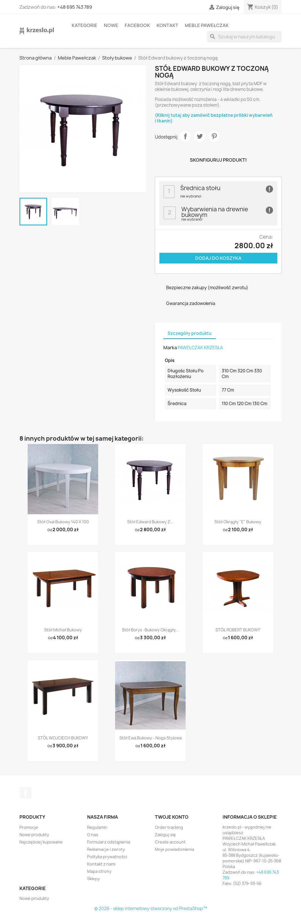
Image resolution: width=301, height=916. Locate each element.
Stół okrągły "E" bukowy (237, 521)
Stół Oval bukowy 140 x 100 (63, 521)
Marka (170, 347)
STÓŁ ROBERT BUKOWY (238, 629)
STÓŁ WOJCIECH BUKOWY (63, 738)
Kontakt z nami (101, 864)
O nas (92, 834)
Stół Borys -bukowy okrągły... (150, 629)
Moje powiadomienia (174, 849)
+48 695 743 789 (74, 7)
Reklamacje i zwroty (106, 849)
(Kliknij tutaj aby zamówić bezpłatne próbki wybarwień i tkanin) (214, 118)
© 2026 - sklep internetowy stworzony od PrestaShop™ (150, 908)
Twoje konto (171, 817)
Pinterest (214, 136)
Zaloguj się (165, 834)
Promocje (28, 827)
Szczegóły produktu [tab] (190, 333)
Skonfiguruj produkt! (218, 160)
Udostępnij (185, 136)
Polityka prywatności (107, 856)
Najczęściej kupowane (41, 842)
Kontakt (167, 25)
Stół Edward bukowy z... (150, 521)
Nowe (111, 25)
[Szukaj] (244, 36)
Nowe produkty (34, 834)
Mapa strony (99, 871)
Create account (170, 842)
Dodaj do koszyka (218, 258)
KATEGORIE (84, 25)
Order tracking (169, 827)
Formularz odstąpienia (108, 842)
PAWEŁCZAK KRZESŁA (200, 348)
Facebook (137, 25)
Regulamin (97, 827)
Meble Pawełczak (207, 25)
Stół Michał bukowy (63, 629)
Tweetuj (199, 136)
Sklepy (93, 878)
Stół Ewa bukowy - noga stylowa (150, 738)
